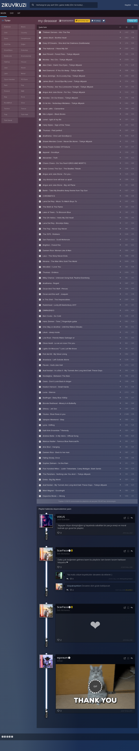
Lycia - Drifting (49, 425)
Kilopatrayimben (66, 21)
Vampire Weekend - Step (53, 419)
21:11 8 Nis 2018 (127, 640)
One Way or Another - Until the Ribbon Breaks (62, 327)
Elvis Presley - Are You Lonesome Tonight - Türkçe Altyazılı (68, 87)
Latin (6, 74)
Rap (5, 97)
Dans (6, 39)
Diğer (23, 44)
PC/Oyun (24, 79)
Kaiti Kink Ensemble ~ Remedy (56, 430)
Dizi (11, 13)
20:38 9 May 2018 (126, 567)
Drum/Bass (8, 50)
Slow (23, 103)
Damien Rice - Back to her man (56, 452)
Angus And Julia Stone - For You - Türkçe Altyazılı (64, 92)
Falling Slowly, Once (51, 458)
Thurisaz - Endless (51, 272)
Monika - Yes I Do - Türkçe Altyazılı (57, 59)
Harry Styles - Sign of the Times (56, 125)
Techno (7, 109)
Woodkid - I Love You (52, 267)
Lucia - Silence (49, 392)
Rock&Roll (8, 103)
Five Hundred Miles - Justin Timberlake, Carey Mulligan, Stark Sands (72, 469)
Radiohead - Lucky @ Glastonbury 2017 (59, 305)
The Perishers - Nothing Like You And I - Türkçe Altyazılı (66, 474)
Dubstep (24, 50)
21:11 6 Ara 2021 (127, 533)
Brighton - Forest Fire (52, 245)
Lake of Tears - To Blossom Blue (57, 212)
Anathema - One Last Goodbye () (57, 136)
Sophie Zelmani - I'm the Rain (55, 463)
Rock (23, 97)
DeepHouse (26, 39)
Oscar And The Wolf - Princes (55, 289)
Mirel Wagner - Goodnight (54, 490)
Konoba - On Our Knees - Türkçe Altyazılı (60, 98)
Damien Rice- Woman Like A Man (57, 250)
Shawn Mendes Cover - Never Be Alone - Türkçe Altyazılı (67, 141)
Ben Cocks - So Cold (52, 316)
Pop (22, 85)
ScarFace (65, 551)
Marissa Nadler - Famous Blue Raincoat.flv (61, 441)
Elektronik (8, 56)
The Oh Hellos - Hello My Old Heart (58, 218)
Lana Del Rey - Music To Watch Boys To (60, 201)
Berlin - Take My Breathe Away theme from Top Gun (65, 190)
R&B (22, 91)
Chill (5, 33)
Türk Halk (24, 115)
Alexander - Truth (50, 158)
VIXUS (61, 517)
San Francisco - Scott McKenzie (56, 239)
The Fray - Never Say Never (55, 229)
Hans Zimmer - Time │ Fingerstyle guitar (60, 321)
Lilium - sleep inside (51, 332)
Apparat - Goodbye (51, 152)
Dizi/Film (7, 44)
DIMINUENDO (48, 310)
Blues (23, 27)
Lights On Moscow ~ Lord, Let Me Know (60, 348)
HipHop (7, 62)
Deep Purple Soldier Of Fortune (56, 147)
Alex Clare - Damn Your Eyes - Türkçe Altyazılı (62, 65)
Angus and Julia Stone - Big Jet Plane (59, 185)
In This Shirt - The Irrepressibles (56, 299)
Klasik (23, 68)
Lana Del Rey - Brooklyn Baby (56, 223)
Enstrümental (26, 56)
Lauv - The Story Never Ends (55, 256)
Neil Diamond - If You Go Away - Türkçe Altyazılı (63, 70)
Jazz (5, 68)
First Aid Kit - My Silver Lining (55, 354)
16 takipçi (96, 21)
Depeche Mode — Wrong (54, 496)
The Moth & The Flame (53, 207)
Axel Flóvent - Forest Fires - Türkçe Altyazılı (61, 54)
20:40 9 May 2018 (113, 579)
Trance (23, 109)
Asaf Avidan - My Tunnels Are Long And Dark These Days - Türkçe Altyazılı (75, 485)
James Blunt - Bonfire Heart (55, 38)
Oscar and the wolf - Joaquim (55, 294)
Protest (7, 91)
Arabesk (7, 27)
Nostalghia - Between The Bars (56, 376)
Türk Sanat (8, 120)
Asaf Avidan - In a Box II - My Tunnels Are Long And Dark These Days (72, 370)
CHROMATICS (49, 196)
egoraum (63, 658)
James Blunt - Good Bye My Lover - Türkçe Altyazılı (65, 81)
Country (24, 33)
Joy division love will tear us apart (57, 179)
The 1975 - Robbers (51, 234)
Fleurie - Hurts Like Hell (53, 365)
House (23, 62)
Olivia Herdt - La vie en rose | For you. (59, 343)
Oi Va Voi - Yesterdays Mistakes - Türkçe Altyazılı (63, 103)
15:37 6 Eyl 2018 (120, 590)
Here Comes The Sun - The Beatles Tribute (62, 168)
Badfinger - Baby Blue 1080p (55, 398)
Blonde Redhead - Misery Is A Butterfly (59, 403)
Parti (5, 85)
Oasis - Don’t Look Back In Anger (57, 381)
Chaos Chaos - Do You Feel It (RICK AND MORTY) (64, 163)
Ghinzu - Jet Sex (50, 409)
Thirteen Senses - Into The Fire (56, 32)
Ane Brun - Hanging (51, 447)
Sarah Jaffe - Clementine (53, 109)
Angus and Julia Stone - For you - (57, 174)
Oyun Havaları (9, 79)
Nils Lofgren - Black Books (54, 114)
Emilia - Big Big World (52, 479)
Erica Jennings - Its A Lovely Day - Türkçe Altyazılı (64, 76)
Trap (5, 115)
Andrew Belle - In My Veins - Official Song (60, 436)
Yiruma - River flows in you (54, 414)
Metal (23, 74)
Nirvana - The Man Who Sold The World (60, 261)
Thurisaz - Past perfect (52, 130)
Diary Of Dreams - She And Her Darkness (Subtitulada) (66, 43)
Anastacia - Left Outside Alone (56, 360)
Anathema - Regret (51, 283)
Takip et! (132, 21)
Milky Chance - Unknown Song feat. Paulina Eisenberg (66, 278)
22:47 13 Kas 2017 (126, 711)
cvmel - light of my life (52, 119)
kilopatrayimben (74, 586)
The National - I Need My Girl (55, 48)
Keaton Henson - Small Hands (56, 387)
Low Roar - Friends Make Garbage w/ (59, 338)
